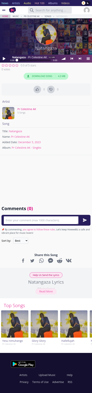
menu (88, 59)
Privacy (24, 382)
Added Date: (10, 142)
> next (80, 59)
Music (16, 16)
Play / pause (4, 59)
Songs (48, 16)
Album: (6, 147)
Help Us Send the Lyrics (46, 275)
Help (70, 375)
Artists (23, 375)
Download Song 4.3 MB (46, 76)
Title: (5, 131)
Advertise (58, 382)
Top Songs (14, 305)
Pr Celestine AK (31, 16)
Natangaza (62, 16)
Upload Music (47, 375)
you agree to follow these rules (39, 229)
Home (5, 16)
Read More (46, 291)
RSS (70, 382)
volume (64, 59)
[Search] (32, 10)
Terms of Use (40, 382)
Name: (6, 136)
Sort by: (6, 240)
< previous (72, 59)
